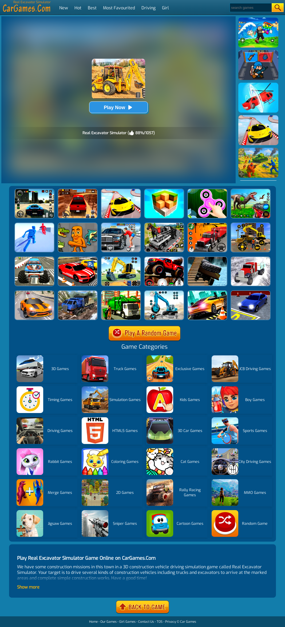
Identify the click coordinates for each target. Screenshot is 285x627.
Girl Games (127, 622)
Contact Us (146, 622)
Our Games (108, 622)
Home (93, 622)
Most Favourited (119, 8)
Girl (165, 8)
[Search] (250, 7)
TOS (160, 622)
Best (92, 8)
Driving (148, 8)
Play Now (118, 107)
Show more (28, 587)
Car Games (188, 622)
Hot (77, 8)
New (63, 8)
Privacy (170, 622)
